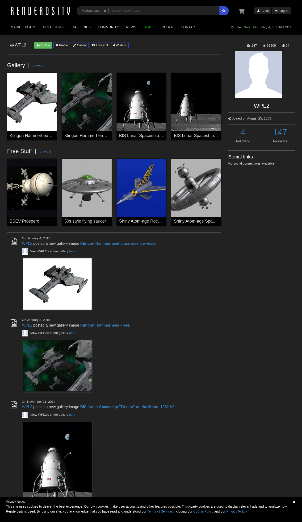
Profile (61, 45)
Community (108, 27)
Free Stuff (53, 27)
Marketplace (23, 27)
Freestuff (100, 45)
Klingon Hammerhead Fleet (90, 135)
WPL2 (27, 243)
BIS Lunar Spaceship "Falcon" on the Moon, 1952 (220, 135)
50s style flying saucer (85, 221)
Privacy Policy (236, 511)
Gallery (80, 45)
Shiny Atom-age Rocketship (145, 221)
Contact (189, 27)
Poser (168, 27)
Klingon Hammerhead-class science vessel (50, 135)
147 (280, 132)
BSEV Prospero (24, 221)
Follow (43, 45)
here (72, 251)
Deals (149, 27)
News (131, 27)
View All (38, 66)
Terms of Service (159, 511)
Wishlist (119, 45)
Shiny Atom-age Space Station (202, 221)
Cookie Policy (203, 511)
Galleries (81, 27)
